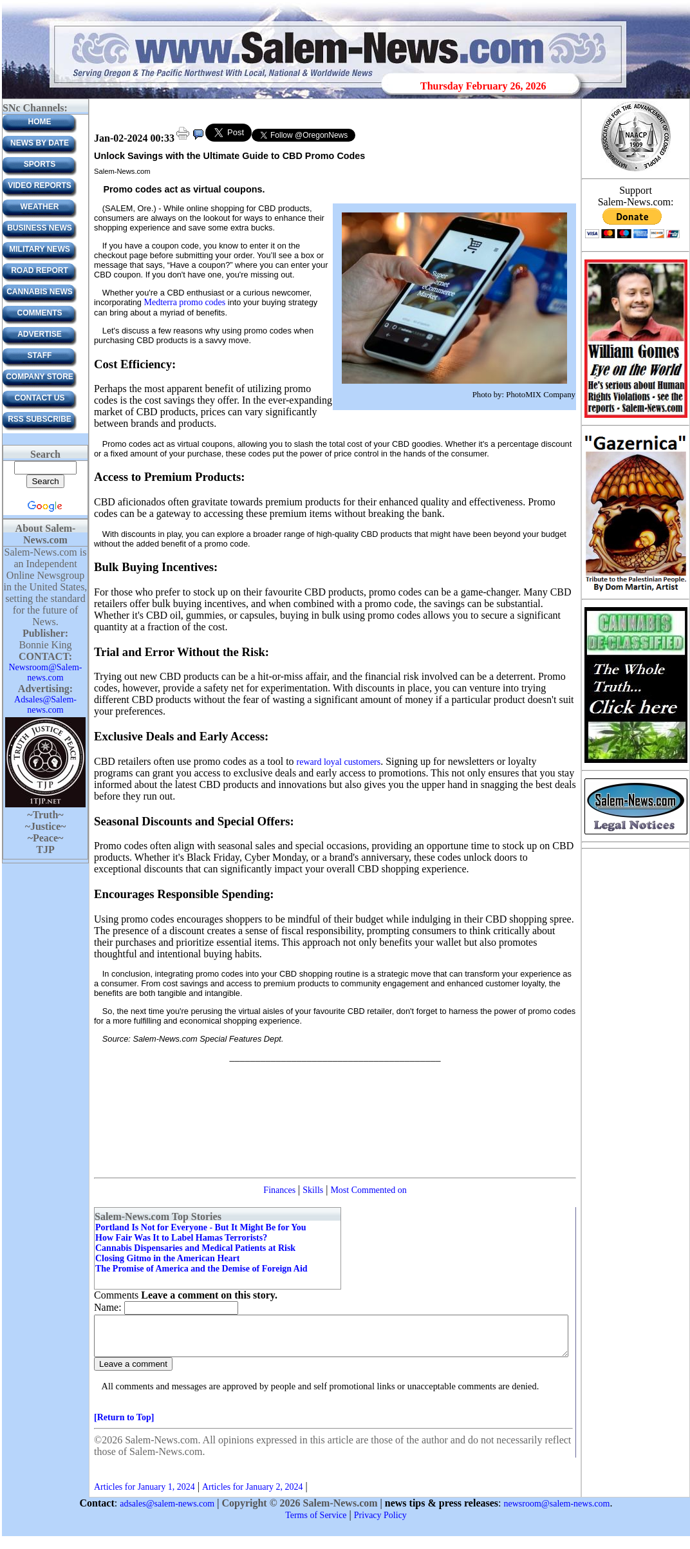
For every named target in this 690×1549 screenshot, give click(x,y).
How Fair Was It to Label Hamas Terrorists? (181, 1238)
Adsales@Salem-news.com (45, 705)
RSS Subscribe (39, 419)
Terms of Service (315, 1523)
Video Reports (39, 185)
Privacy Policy (380, 1523)
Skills (313, 1190)
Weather (40, 206)
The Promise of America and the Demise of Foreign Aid (201, 1268)
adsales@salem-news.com (167, 1511)
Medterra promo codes (185, 302)
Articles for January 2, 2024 (252, 1494)
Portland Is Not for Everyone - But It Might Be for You (200, 1227)
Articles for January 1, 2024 (144, 1494)
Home (39, 121)
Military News (39, 249)
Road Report (39, 270)
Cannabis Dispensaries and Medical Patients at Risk (195, 1248)
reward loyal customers (339, 762)
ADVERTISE (39, 334)
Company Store (39, 376)
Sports (39, 164)
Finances (279, 1190)
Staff (40, 355)
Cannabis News (39, 291)
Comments (39, 312)
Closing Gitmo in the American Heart (167, 1258)
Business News (39, 227)
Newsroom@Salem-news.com (45, 672)
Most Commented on (368, 1190)
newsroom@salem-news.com (557, 1511)
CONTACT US (40, 397)
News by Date (39, 142)
